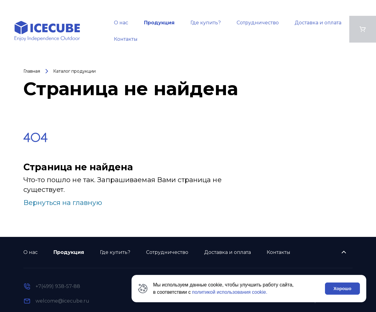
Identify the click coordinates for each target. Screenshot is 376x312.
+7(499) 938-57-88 (58, 286)
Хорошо (342, 288)
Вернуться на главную (62, 202)
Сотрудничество (258, 23)
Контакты (126, 39)
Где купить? (205, 23)
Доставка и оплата (318, 23)
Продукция (159, 23)
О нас (121, 23)
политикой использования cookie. (229, 292)
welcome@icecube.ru (62, 301)
